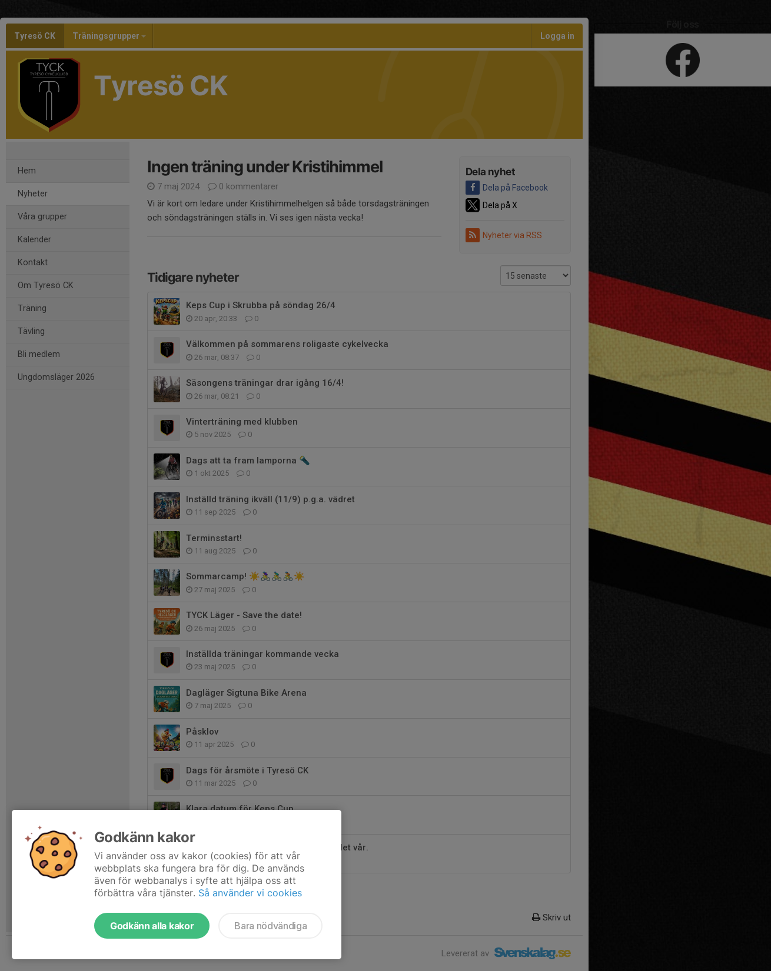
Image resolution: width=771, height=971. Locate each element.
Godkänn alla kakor (152, 926)
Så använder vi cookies (250, 893)
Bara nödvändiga (270, 926)
